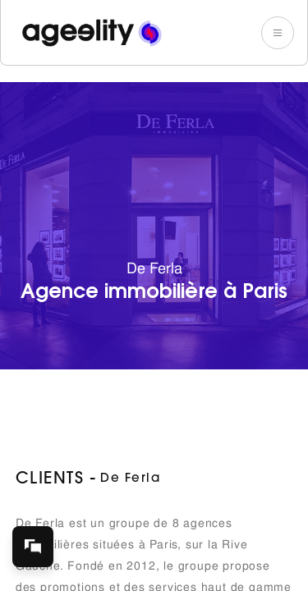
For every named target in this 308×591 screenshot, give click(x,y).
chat (40, 539)
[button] (277, 32)
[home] (88, 32)
